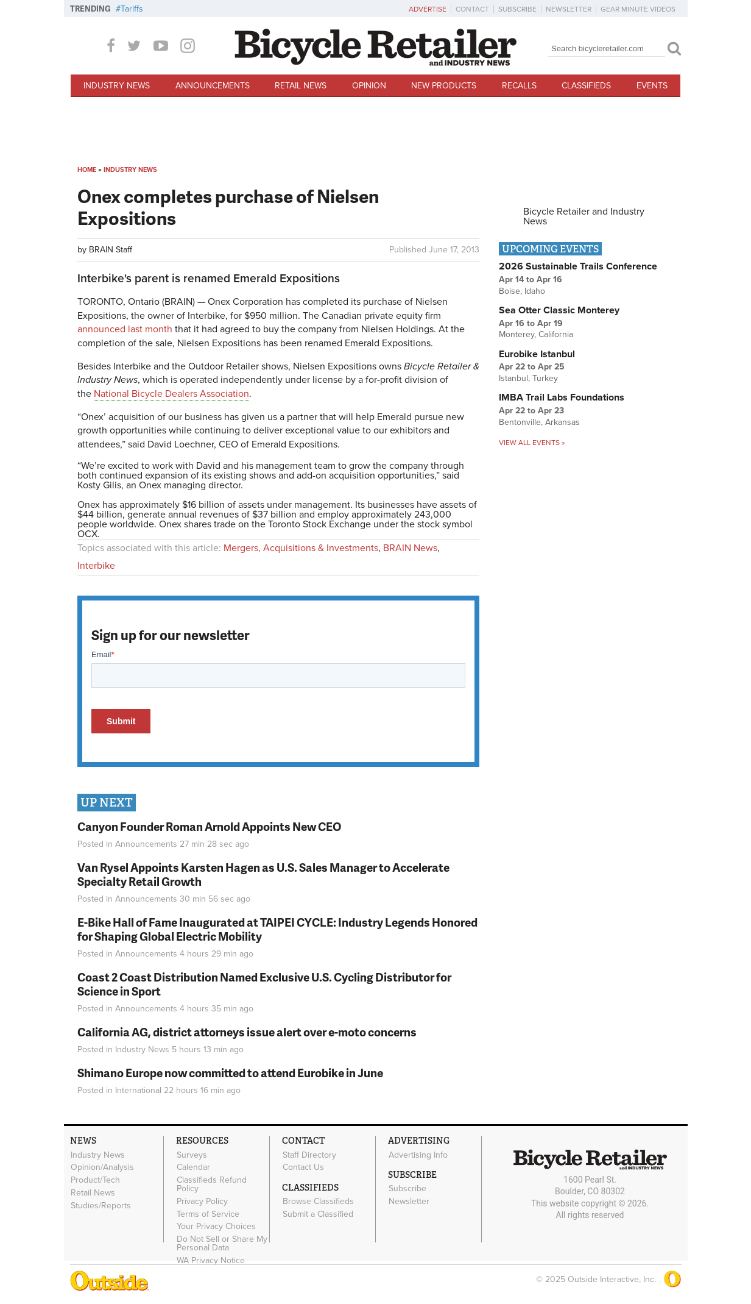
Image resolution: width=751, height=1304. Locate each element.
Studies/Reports (101, 1205)
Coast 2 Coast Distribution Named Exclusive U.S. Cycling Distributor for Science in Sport (264, 984)
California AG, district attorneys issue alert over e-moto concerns (247, 1032)
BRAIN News (410, 548)
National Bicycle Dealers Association (171, 394)
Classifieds (586, 85)
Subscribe (517, 9)
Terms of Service (208, 1214)
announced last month (124, 329)
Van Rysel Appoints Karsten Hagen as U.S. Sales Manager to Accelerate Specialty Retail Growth (263, 874)
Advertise (427, 9)
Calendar (193, 1167)
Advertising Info (418, 1155)
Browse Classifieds (318, 1201)
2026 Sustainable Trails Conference (578, 266)
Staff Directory (309, 1155)
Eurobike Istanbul (537, 354)
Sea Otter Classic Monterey (559, 310)
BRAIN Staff (110, 249)
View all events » (532, 442)
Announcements (212, 85)
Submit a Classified (318, 1214)
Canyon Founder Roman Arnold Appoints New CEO (209, 826)
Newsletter (568, 9)
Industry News (116, 85)
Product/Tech (95, 1180)
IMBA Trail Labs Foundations (561, 397)
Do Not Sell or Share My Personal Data (222, 1244)
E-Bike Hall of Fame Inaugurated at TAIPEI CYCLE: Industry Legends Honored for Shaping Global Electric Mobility (277, 929)
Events (652, 85)
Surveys (192, 1155)
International (138, 1090)
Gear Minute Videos (638, 9)
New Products (443, 85)
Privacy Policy (202, 1201)
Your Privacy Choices (216, 1226)
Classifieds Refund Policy (212, 1184)
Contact (472, 9)
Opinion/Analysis (102, 1167)
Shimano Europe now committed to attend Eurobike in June (230, 1072)
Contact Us (303, 1167)
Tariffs (132, 9)
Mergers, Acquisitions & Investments (301, 548)
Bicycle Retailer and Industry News (583, 216)
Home (86, 170)
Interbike (96, 566)
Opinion (369, 85)
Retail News (300, 85)
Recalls (519, 85)
